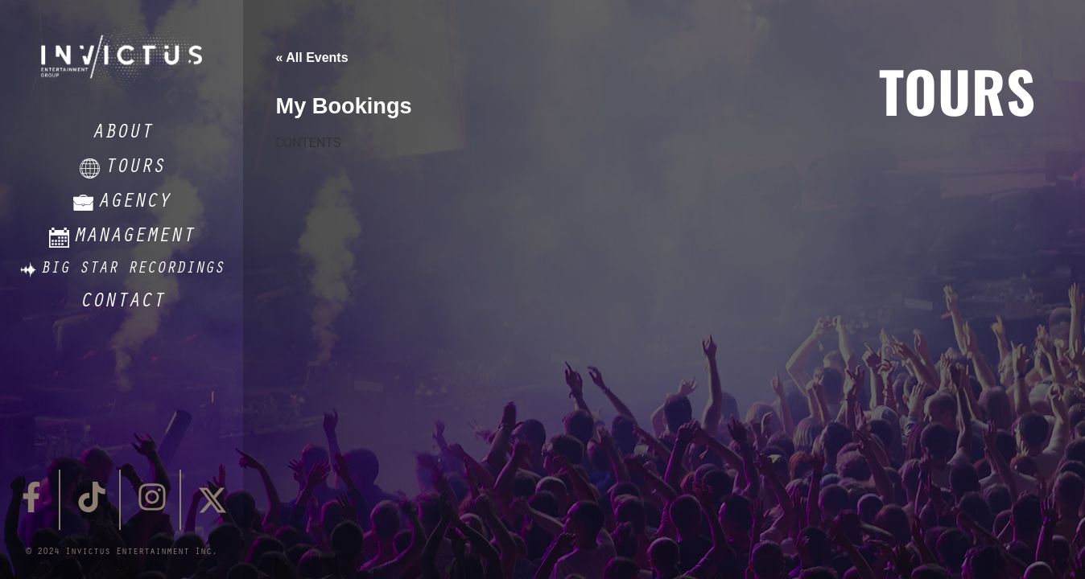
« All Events (311, 57)
